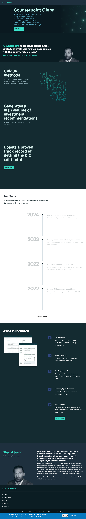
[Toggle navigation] (84, 2)
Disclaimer (25, 512)
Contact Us (5, 506)
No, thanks (73, 515)
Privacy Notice (33, 512)
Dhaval (40, 451)
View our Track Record (43, 316)
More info (39, 516)
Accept (65, 516)
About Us (5, 503)
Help (61, 512)
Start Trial (19, 29)
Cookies (57, 512)
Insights (4, 500)
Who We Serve (6, 497)
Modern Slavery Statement (45, 512)
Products (4, 494)
